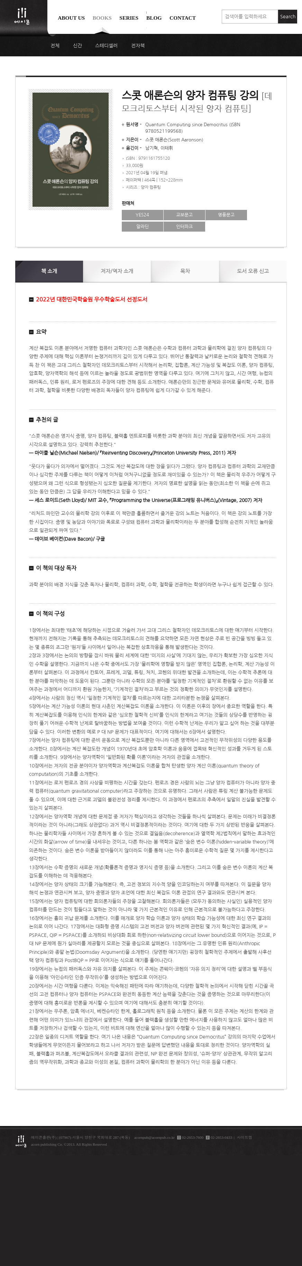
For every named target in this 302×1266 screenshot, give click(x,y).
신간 (77, 45)
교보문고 (184, 215)
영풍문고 (226, 215)
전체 (55, 45)
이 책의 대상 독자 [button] (56, 568)
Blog (154, 18)
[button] (152, 299)
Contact (183, 18)
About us (71, 18)
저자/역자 (117, 271)
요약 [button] (41, 332)
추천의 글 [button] (47, 419)
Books (102, 18)
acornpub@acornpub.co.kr (154, 1137)
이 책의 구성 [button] (50, 613)
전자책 (138, 45)
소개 (49, 271)
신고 (253, 271)
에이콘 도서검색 (146, 35)
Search (287, 16)
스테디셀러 (106, 45)
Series (128, 18)
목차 (185, 271)
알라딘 (142, 226)
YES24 (142, 215)
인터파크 (184, 226)
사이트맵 (244, 1137)
